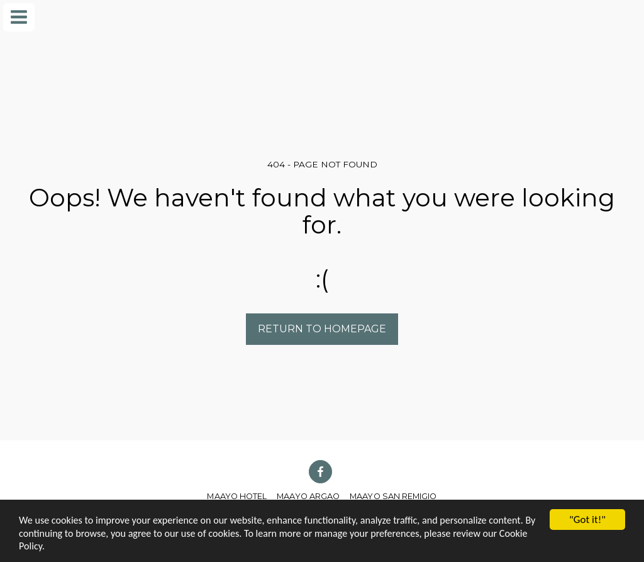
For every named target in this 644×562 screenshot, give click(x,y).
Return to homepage (322, 329)
